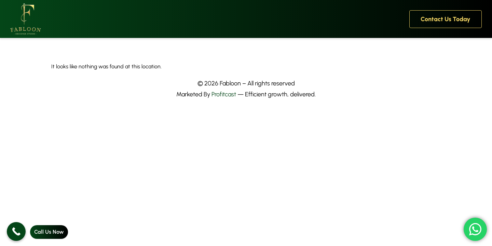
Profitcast (223, 94)
